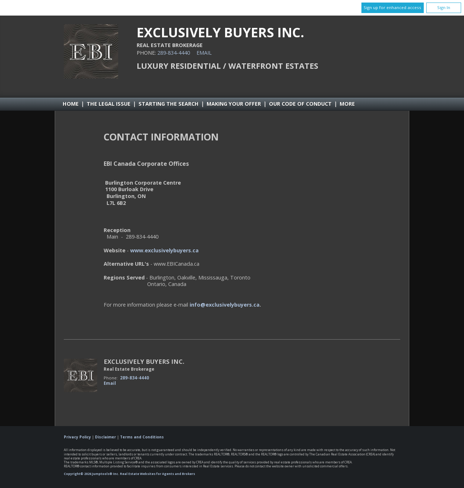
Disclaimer (105, 436)
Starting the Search (168, 103)
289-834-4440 (173, 52)
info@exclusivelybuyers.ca (225, 304)
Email (204, 52)
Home (71, 103)
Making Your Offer (234, 103)
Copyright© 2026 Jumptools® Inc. (91, 474)
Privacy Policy (77, 436)
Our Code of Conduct (300, 103)
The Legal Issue (108, 103)
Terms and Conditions (142, 436)
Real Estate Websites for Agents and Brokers (157, 474)
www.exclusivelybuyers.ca (164, 250)
